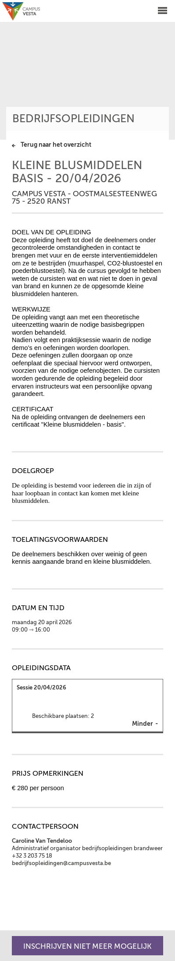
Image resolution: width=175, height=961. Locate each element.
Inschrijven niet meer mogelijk (87, 946)
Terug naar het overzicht (56, 144)
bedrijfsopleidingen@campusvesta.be (61, 863)
